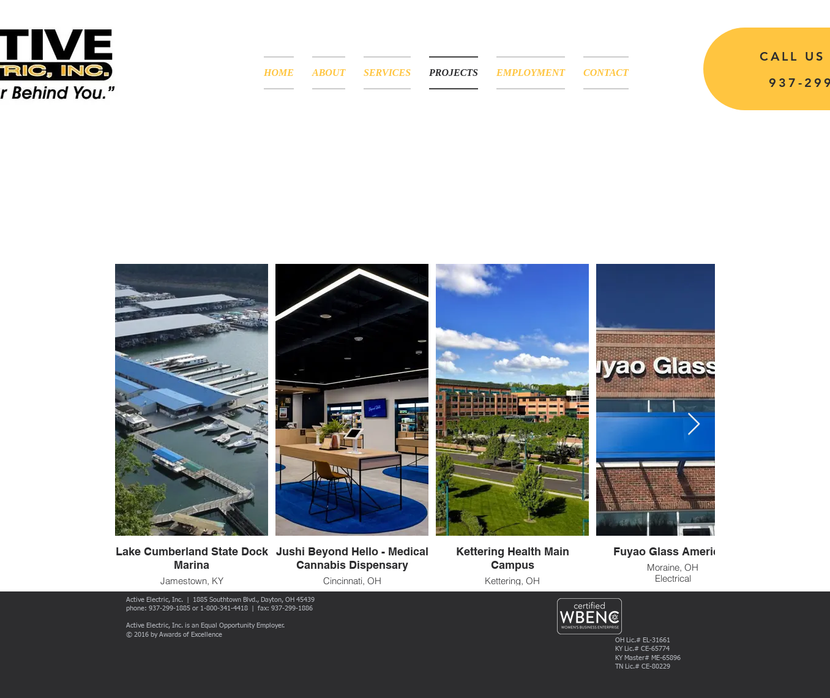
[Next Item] (694, 425)
